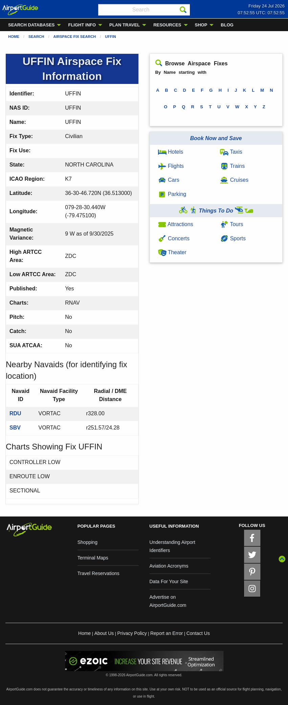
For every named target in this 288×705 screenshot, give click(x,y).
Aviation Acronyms (169, 566)
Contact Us (198, 633)
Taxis (231, 152)
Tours (231, 224)
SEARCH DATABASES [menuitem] (31, 24)
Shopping (87, 542)
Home (13, 37)
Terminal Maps (92, 557)
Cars (168, 180)
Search (36, 37)
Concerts (174, 238)
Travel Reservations (98, 573)
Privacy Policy (132, 633)
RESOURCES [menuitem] (167, 24)
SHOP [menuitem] (201, 24)
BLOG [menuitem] (227, 24)
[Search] (183, 9)
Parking (172, 194)
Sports (233, 238)
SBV (15, 428)
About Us (104, 633)
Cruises (234, 180)
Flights (171, 166)
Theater (172, 252)
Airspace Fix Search (74, 37)
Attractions (175, 224)
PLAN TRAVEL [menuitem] (124, 24)
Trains (232, 166)
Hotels (170, 152)
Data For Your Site (169, 581)
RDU (15, 413)
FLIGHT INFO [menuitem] (82, 24)
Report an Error (166, 633)
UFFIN (110, 37)
